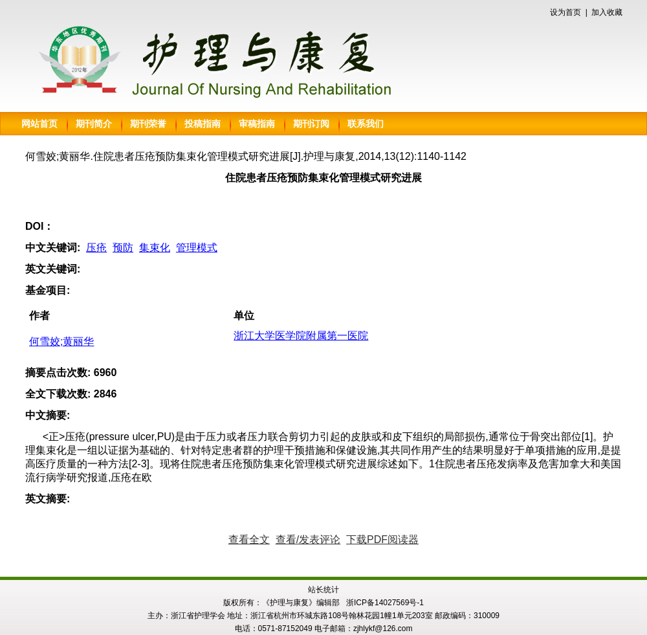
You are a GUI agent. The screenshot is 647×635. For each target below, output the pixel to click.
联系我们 (365, 123)
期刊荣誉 (148, 123)
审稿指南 (257, 123)
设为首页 (565, 12)
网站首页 (39, 123)
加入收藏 (606, 12)
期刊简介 (94, 123)
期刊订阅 (311, 123)
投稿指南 (202, 123)
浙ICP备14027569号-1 (385, 602)
